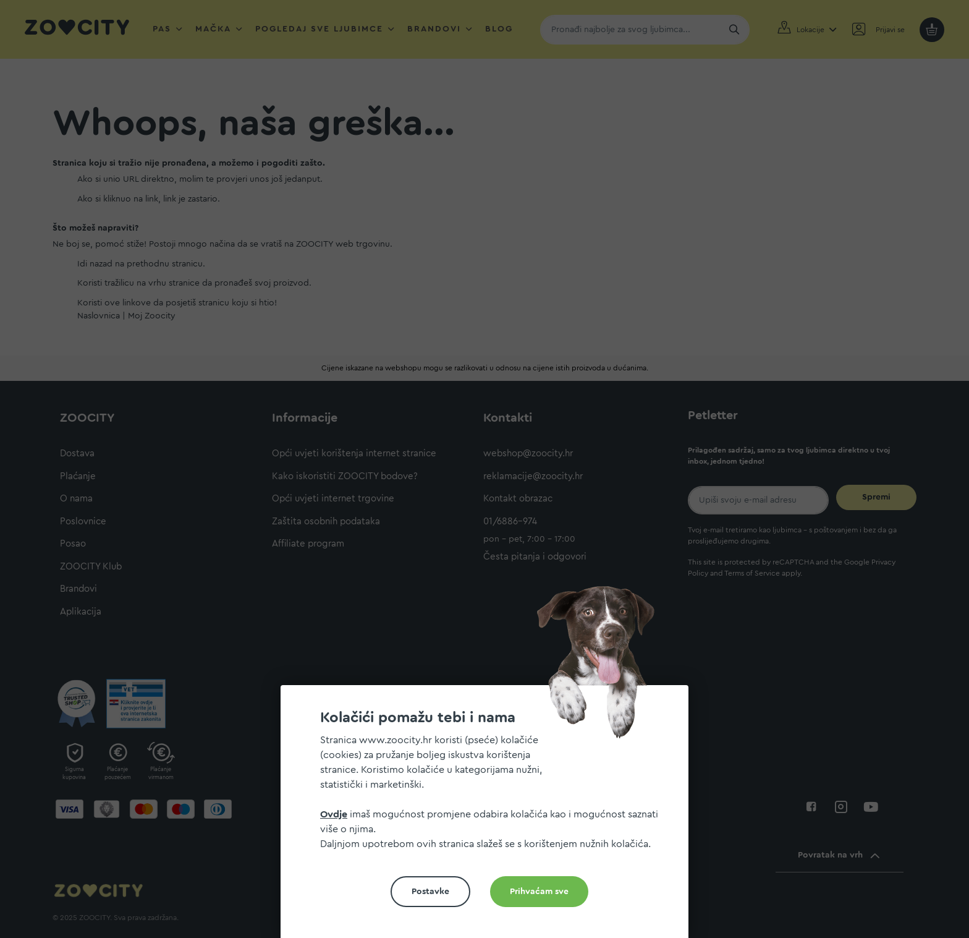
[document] (489, 816)
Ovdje (333, 814)
